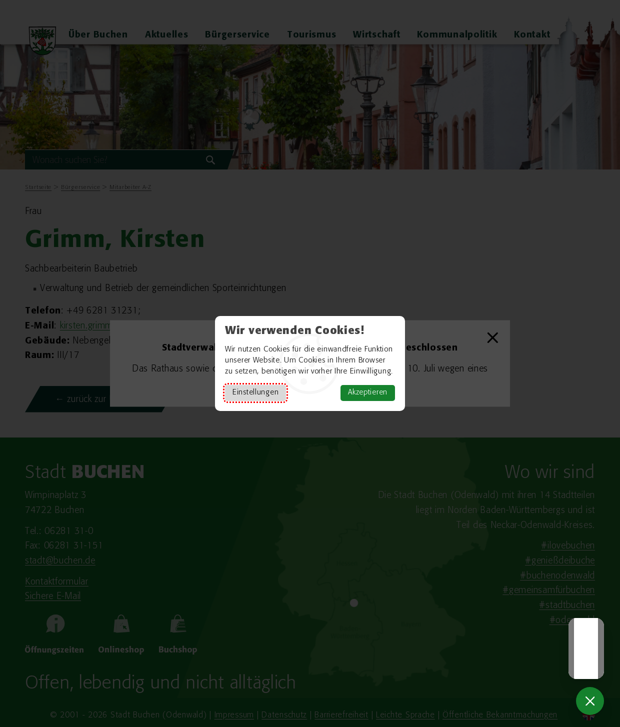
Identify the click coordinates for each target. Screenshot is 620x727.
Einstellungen (255, 392)
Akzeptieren (368, 392)
